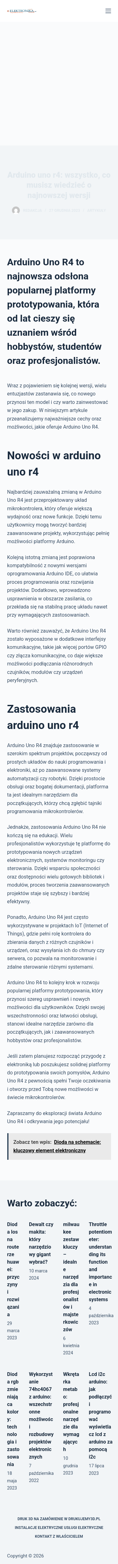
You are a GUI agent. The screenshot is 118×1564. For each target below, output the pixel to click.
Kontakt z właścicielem (59, 1536)
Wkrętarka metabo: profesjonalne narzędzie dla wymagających (71, 1411)
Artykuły (96, 210)
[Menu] (108, 11)
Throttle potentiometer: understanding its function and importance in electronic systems (100, 1261)
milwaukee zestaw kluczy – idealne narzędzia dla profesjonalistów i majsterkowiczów (71, 1276)
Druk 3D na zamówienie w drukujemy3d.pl (59, 1519)
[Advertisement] (59, 83)
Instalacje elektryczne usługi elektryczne (59, 1528)
